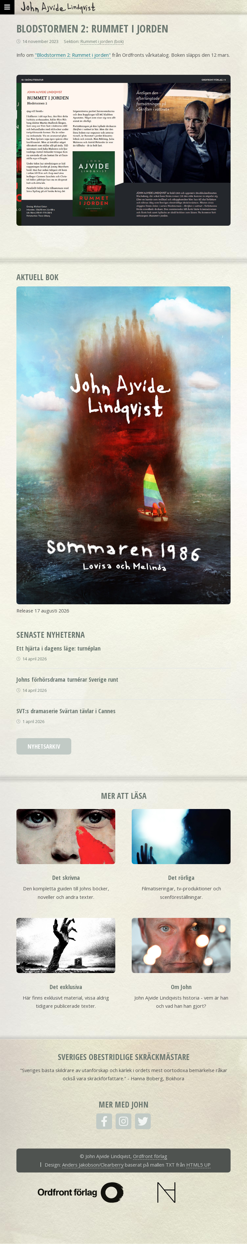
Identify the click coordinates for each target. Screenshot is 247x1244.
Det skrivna (66, 877)
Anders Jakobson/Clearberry (93, 1164)
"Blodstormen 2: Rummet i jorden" (73, 55)
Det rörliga (181, 877)
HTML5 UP (198, 1164)
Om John (181, 987)
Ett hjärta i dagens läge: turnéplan (58, 648)
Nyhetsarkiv (44, 746)
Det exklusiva (66, 987)
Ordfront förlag (150, 1156)
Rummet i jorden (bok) (102, 41)
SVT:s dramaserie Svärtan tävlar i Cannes (66, 711)
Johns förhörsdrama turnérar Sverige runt (67, 679)
